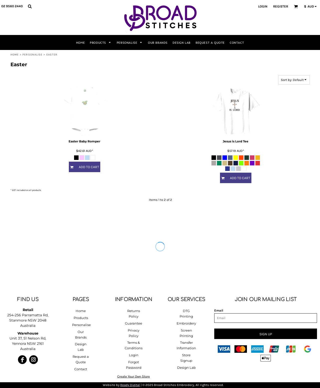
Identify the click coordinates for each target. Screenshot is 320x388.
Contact (80, 369)
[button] (30, 6)
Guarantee (133, 323)
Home (14, 54)
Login (262, 6)
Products (81, 318)
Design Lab (186, 368)
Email (218, 310)
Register (280, 6)
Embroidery (186, 323)
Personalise (32, 54)
